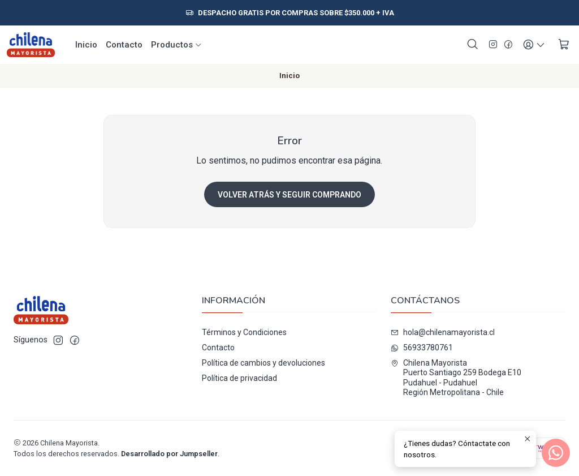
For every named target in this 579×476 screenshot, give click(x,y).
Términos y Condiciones (244, 332)
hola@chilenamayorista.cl (443, 332)
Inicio (86, 45)
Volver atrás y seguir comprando (289, 194)
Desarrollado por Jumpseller (169, 453)
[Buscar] (472, 44)
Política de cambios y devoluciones (263, 362)
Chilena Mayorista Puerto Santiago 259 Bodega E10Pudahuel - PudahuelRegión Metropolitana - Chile (456, 377)
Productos (176, 45)
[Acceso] (534, 44)
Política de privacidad (239, 378)
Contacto (124, 45)
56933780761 (422, 347)
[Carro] (563, 44)
